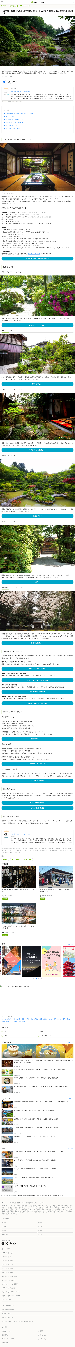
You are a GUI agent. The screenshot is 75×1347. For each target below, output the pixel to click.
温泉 (23, 1019)
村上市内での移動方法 (37, 780)
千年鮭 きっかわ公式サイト (37, 450)
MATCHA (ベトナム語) (8, 1280)
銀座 (40, 1019)
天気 (36, 1019)
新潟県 (3, 6)
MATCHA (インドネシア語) (10, 1276)
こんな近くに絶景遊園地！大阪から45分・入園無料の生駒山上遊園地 (35, 1168)
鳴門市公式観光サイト (9, 1317)
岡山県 (40, 1234)
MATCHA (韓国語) (7, 1268)
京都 (14, 1019)
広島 (45, 1019)
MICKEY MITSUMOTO (10, 895)
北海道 (40, 1226)
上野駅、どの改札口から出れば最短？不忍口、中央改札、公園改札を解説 (36, 1119)
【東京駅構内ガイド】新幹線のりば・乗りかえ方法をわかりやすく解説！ (36, 1127)
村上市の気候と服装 (13, 128)
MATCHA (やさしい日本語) (10, 1284)
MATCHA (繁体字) (7, 1260)
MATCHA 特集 (25, 6)
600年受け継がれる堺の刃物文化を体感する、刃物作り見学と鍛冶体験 (35, 1160)
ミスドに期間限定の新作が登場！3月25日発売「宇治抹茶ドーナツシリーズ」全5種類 (39, 1069)
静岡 (15, 1021)
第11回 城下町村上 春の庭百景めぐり (37, 258)
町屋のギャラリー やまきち (37, 325)
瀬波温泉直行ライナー (37, 739)
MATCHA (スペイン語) (8, 1288)
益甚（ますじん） (37, 384)
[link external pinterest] (11, 1244)
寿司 (27, 1019)
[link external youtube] (14, 1244)
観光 (4, 1036)
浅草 (9, 1019)
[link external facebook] (3, 1244)
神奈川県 (5, 1234)
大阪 (18, 1019)
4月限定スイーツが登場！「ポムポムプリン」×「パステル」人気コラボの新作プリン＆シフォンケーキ (33, 1053)
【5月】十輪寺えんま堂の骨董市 (37, 703)
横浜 (19, 1021)
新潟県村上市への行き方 (14, 122)
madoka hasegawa (47, 895)
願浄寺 (37, 582)
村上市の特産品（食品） (37, 802)
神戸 (64, 1019)
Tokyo (50, 1019)
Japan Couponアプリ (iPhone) (11, 1292)
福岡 (55, 1019)
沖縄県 (40, 1230)
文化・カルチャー (44, 1036)
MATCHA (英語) (6, 1257)
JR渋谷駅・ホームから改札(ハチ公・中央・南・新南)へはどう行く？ (34, 1136)
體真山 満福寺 (37, 516)
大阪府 (40, 1223)
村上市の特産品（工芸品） (37, 808)
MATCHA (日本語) (7, 1253)
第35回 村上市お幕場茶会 (37, 691)
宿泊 (31, 1019)
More (70, 944)
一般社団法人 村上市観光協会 (20, 91)
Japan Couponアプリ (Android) (11, 1295)
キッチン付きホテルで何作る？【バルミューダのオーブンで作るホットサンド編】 (38, 1151)
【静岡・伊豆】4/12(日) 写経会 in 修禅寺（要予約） (30, 1186)
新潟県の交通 (13, 6)
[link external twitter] (7, 1244)
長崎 (68, 1019)
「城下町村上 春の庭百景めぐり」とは (19, 113)
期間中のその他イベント (14, 119)
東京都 (4, 1223)
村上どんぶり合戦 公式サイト (37, 668)
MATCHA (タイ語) (7, 1264)
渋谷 (59, 1019)
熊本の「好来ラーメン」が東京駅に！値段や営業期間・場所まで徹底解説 (36, 1078)
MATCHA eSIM (6, 1299)
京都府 (4, 1226)
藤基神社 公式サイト (37, 643)
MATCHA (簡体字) (7, 1272)
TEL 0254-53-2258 (34, 254)
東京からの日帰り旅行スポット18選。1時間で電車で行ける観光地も (34, 1110)
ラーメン (9, 1021)
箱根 (3, 1021)
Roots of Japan (6, 1313)
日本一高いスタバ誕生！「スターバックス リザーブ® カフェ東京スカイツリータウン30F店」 (42, 1086)
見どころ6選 (10, 116)
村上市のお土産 (11, 125)
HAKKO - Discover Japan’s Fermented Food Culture (17, 1321)
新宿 (24, 1021)
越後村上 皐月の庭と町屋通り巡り (37, 680)
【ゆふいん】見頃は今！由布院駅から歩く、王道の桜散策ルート (33, 1177)
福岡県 (4, 1230)
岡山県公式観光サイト (9, 1309)
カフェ (4, 1019)
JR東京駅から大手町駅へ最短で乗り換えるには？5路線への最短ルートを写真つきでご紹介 (41, 1101)
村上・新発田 (16, 859)
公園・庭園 (27, 859)
